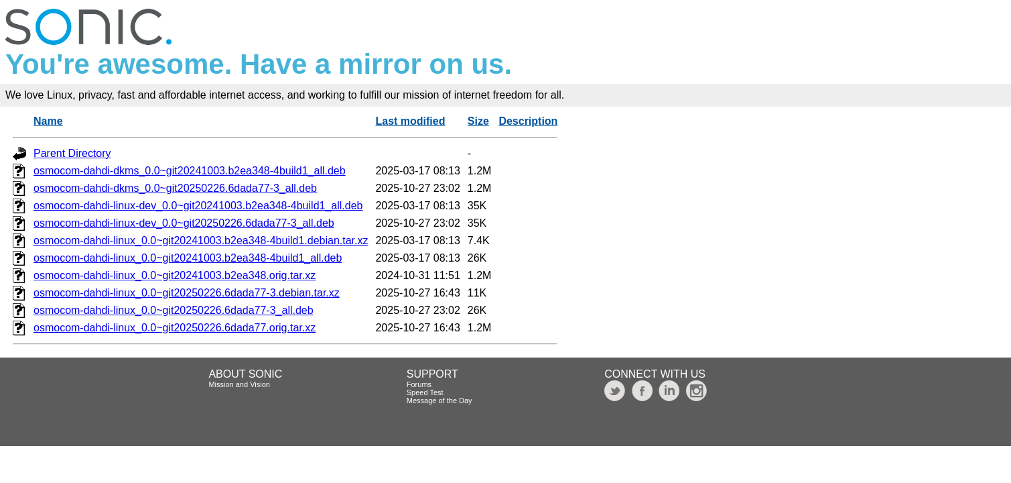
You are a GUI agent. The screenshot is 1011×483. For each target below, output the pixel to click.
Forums (419, 384)
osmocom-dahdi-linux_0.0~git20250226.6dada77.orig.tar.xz (174, 327)
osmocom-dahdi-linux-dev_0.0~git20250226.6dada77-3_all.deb (183, 223)
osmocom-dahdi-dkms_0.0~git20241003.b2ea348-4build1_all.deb (189, 170)
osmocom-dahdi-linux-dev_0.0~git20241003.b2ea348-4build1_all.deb (197, 205)
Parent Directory (72, 153)
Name (48, 121)
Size (478, 121)
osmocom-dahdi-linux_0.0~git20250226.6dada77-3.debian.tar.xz (186, 293)
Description (527, 121)
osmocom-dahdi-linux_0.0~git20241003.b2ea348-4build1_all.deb (187, 258)
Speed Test (425, 392)
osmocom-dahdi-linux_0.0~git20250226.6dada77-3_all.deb (173, 310)
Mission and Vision (239, 384)
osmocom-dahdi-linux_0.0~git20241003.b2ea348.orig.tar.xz (174, 275)
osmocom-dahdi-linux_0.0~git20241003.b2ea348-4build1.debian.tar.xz (200, 240)
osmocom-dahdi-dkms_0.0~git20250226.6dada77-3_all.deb (175, 188)
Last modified (410, 121)
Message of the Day (439, 400)
